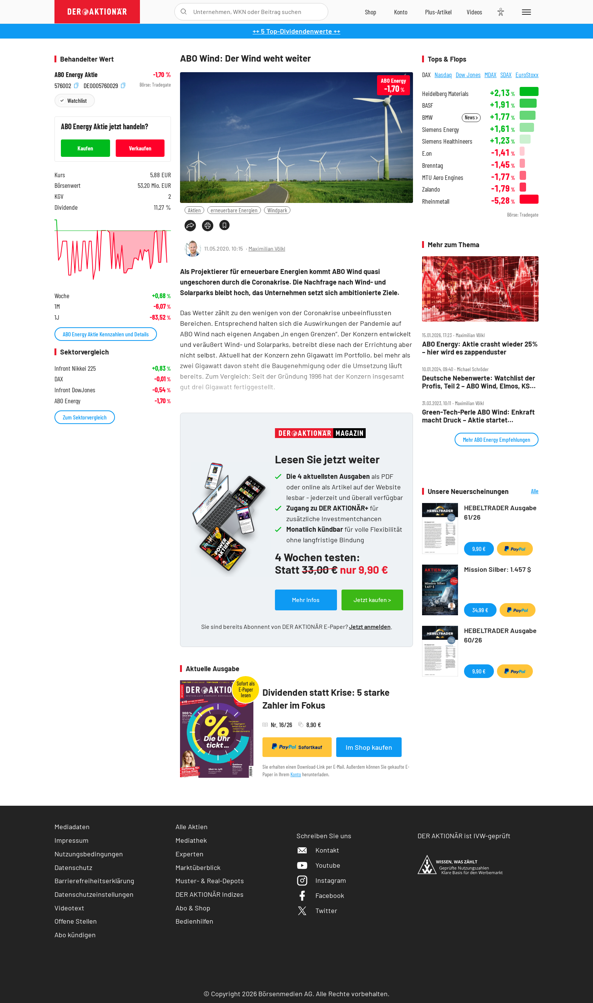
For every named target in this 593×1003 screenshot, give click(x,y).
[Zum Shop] (370, 11)
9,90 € (479, 548)
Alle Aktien (191, 826)
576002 (66, 85)
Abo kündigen (75, 934)
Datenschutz (73, 867)
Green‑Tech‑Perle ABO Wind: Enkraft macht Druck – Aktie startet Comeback (478, 416)
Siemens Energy (440, 129)
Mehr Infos (306, 599)
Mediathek (191, 840)
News (471, 117)
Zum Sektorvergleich (85, 417)
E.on (427, 153)
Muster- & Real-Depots (209, 880)
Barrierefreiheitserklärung (94, 880)
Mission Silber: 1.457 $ (497, 569)
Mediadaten (72, 826)
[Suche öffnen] (183, 11)
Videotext (69, 908)
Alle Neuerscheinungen (525, 491)
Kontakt (317, 850)
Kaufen (85, 148)
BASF (427, 105)
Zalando (431, 189)
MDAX (490, 74)
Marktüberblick (197, 867)
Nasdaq (443, 74)
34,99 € (480, 609)
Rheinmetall (435, 201)
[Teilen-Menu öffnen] (190, 225)
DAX (426, 74)
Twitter (316, 910)
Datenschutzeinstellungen (94, 894)
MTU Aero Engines (442, 177)
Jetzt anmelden (370, 626)
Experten (189, 854)
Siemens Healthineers (447, 141)
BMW (427, 117)
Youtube (318, 865)
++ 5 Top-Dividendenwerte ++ (296, 31)
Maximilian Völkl (266, 248)
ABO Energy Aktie (76, 75)
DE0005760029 (104, 85)
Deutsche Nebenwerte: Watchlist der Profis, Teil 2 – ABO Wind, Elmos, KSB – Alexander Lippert (478, 382)
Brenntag (432, 165)
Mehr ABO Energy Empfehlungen (496, 439)
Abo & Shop (192, 908)
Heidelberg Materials (445, 94)
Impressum (71, 840)
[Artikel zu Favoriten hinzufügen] (224, 225)
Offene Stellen (75, 921)
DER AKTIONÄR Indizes (209, 894)
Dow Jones (468, 74)
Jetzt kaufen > (372, 599)
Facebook (320, 895)
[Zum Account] (401, 11)
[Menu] (525, 11)
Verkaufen (140, 148)
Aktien (194, 210)
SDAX (506, 74)
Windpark (277, 210)
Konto (295, 774)
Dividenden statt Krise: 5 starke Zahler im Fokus (326, 698)
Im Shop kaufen (369, 747)
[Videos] (474, 11)
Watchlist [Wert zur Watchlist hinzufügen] (77, 100)
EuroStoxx (527, 74)
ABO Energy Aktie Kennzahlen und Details (106, 333)
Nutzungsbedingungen (88, 854)
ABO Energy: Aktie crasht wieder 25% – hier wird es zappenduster (480, 348)
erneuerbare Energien (234, 210)
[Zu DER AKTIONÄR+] (438, 11)
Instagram (321, 880)
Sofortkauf (297, 746)
